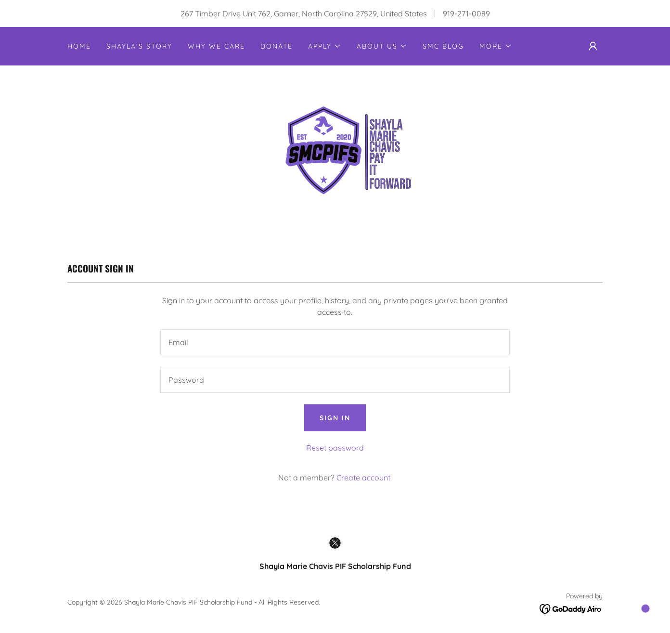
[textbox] (334, 342)
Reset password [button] (335, 447)
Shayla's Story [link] (139, 46)
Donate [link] (276, 46)
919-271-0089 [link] (466, 13)
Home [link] (79, 46)
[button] (324, 46)
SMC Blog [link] (443, 46)
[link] (335, 153)
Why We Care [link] (216, 46)
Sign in (335, 417)
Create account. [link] (364, 477)
